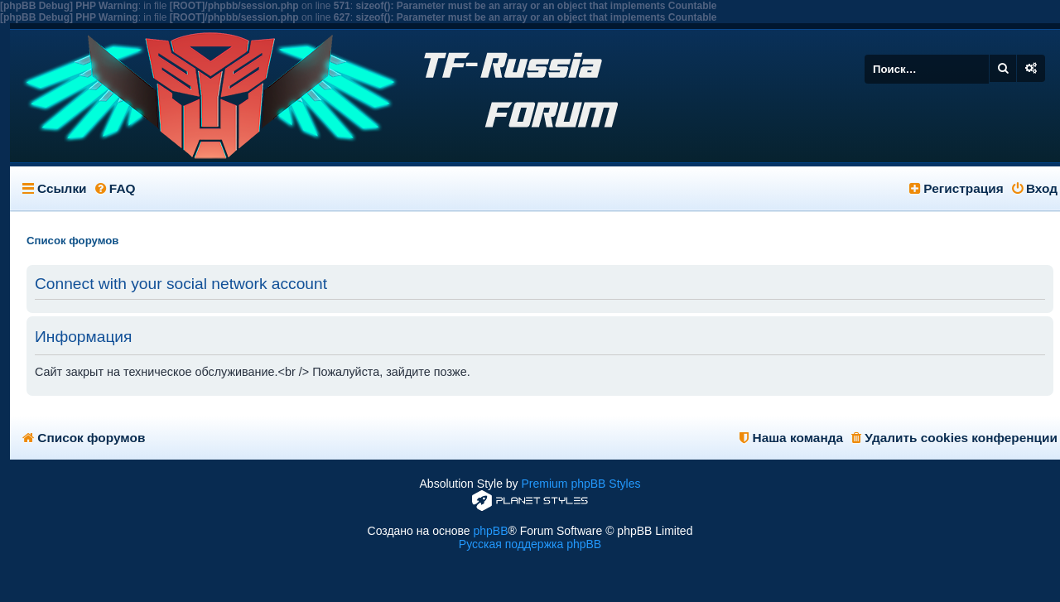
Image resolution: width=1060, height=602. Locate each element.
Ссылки (62, 188)
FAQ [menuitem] (115, 188)
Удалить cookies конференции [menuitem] (954, 438)
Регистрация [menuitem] (956, 188)
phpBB (490, 530)
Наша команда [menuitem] (791, 438)
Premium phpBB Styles (581, 483)
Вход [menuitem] (1035, 188)
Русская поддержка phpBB (530, 544)
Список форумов (83, 438)
